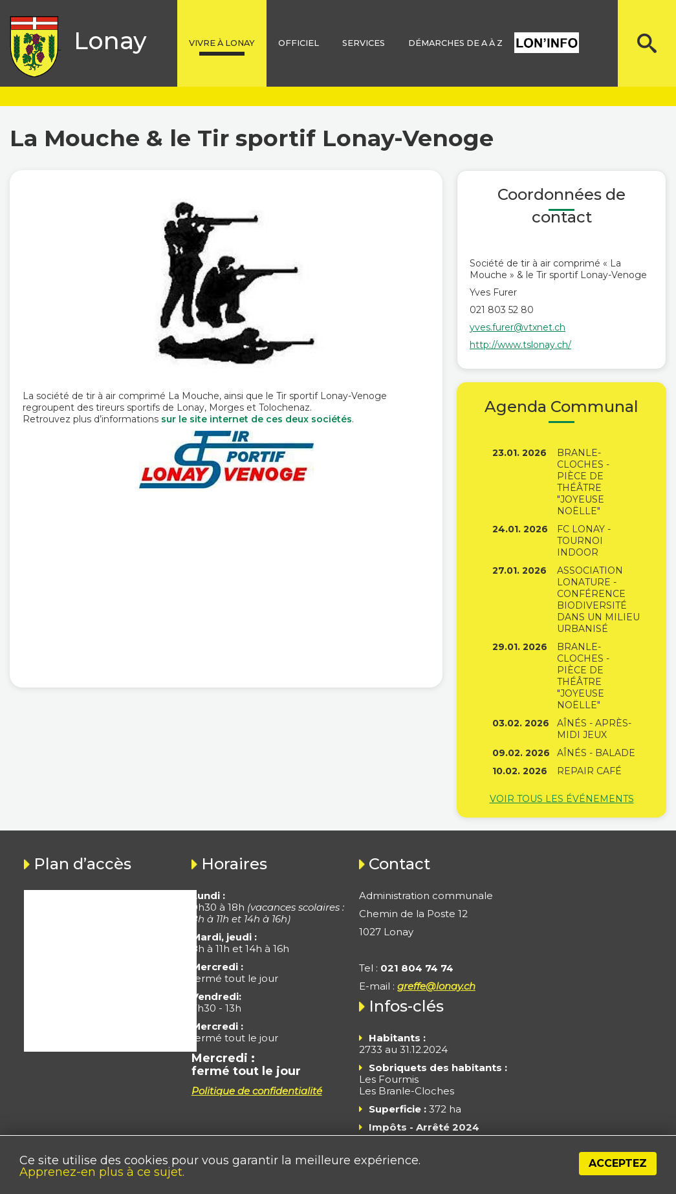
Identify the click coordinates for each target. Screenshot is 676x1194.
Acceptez (618, 1163)
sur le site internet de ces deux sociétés (256, 419)
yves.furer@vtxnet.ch (517, 327)
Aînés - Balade (596, 753)
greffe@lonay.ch (436, 986)
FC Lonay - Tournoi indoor (584, 540)
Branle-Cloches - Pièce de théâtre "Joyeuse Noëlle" (583, 482)
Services (363, 43)
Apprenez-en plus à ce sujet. (101, 1172)
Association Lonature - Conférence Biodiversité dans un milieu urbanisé (598, 600)
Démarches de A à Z (455, 43)
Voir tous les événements (562, 799)
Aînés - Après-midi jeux (594, 729)
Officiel (298, 43)
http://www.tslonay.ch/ (520, 345)
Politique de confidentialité (256, 1091)
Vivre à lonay (222, 43)
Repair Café (589, 771)
